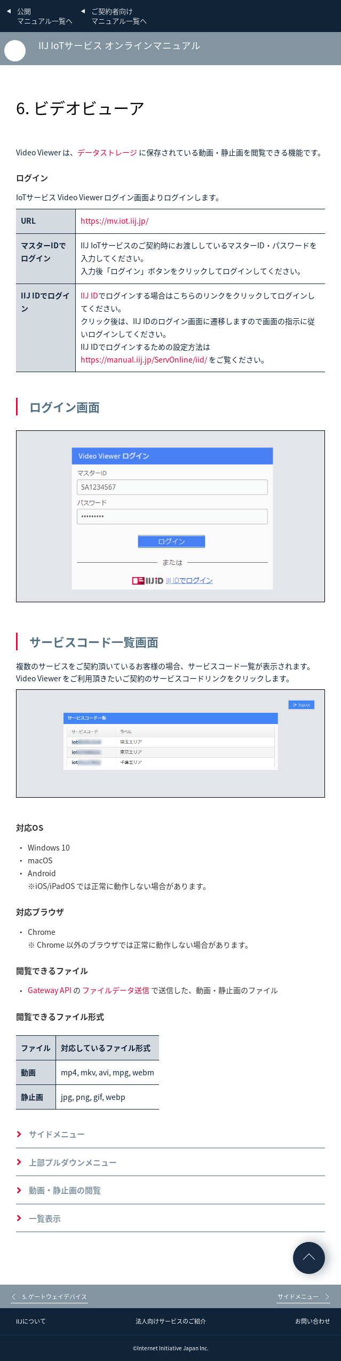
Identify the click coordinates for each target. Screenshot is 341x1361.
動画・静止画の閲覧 (65, 1190)
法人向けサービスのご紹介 (171, 1321)
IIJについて (31, 1321)
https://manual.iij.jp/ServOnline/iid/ (144, 359)
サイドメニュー (57, 1134)
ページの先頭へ (309, 1258)
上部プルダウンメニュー (73, 1162)
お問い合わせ (312, 1321)
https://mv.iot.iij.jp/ (114, 220)
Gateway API (50, 990)
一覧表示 (45, 1218)
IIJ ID (89, 295)
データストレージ (107, 152)
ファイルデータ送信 (115, 990)
